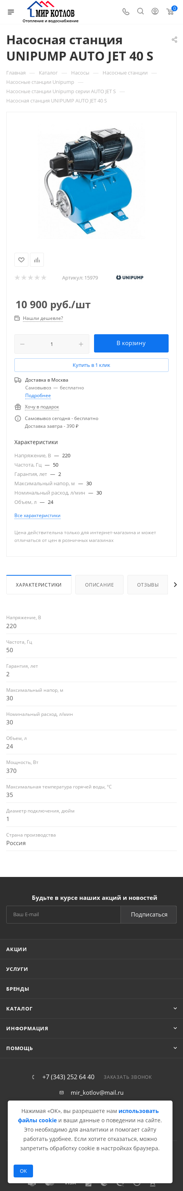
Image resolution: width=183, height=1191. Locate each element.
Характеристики (39, 585)
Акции (16, 949)
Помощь (19, 1048)
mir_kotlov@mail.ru (97, 1092)
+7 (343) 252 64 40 (68, 1077)
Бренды (18, 988)
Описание (99, 585)
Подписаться (149, 914)
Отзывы (148, 585)
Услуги (17, 968)
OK (23, 1170)
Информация (27, 1028)
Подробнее (38, 395)
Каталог (19, 1008)
